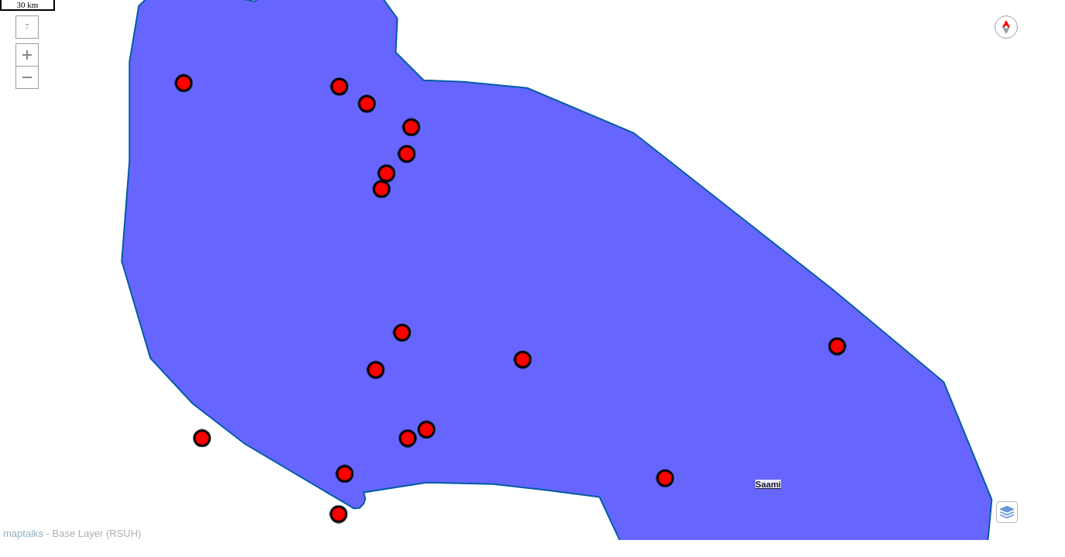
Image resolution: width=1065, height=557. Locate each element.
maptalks (23, 533)
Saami (768, 484)
